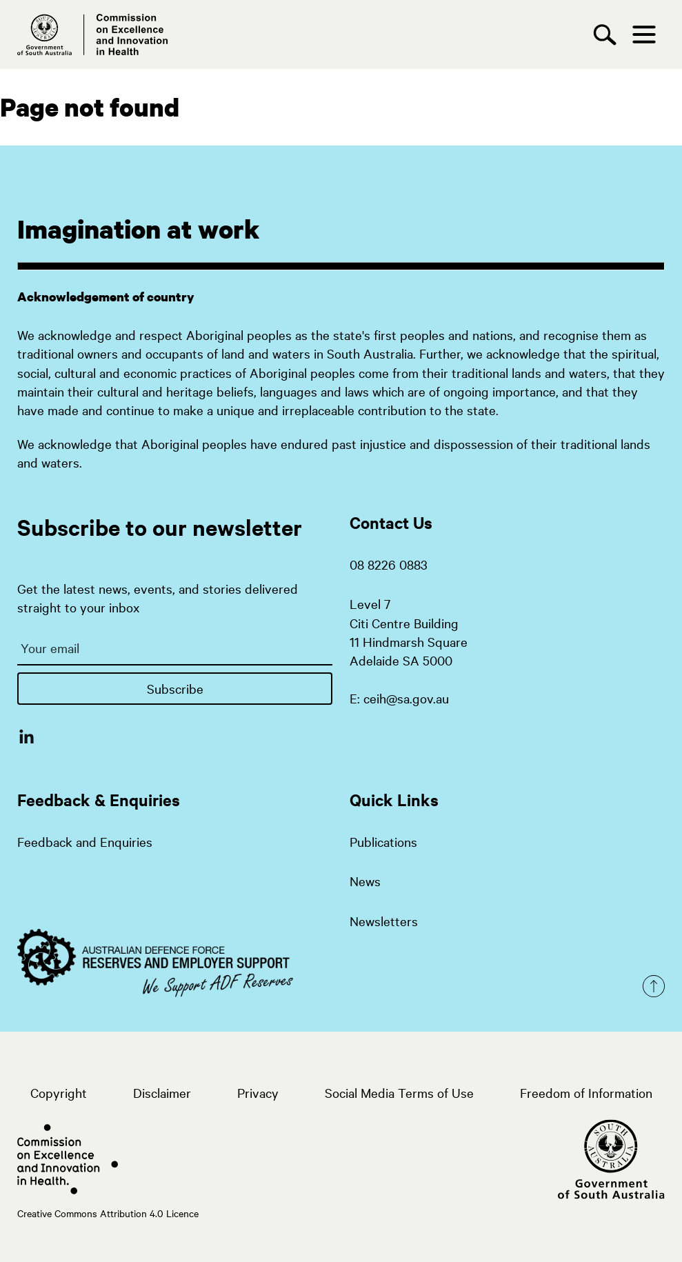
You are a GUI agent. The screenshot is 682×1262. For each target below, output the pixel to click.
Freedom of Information (586, 1092)
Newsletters (384, 920)
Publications (383, 841)
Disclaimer (162, 1092)
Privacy (258, 1092)
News (365, 880)
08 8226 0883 (389, 564)
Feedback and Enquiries (84, 841)
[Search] (608, 35)
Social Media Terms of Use (399, 1092)
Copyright (58, 1092)
